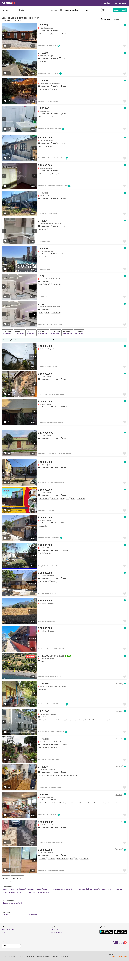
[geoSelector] (11, 945)
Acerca (4, 932)
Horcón (5, 915)
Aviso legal (30, 956)
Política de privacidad (60, 956)
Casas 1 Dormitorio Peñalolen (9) (38, 892)
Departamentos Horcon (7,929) (13, 903)
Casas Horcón (32, 915)
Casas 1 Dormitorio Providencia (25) (14, 889)
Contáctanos (55, 929)
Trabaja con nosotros (8, 929)
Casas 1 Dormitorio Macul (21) (62, 889)
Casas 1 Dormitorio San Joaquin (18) (89, 889)
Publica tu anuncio (57, 932)
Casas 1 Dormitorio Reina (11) (12, 892)
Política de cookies (43, 956)
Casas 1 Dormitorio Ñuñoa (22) (37, 889)
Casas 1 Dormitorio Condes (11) (112, 889)
